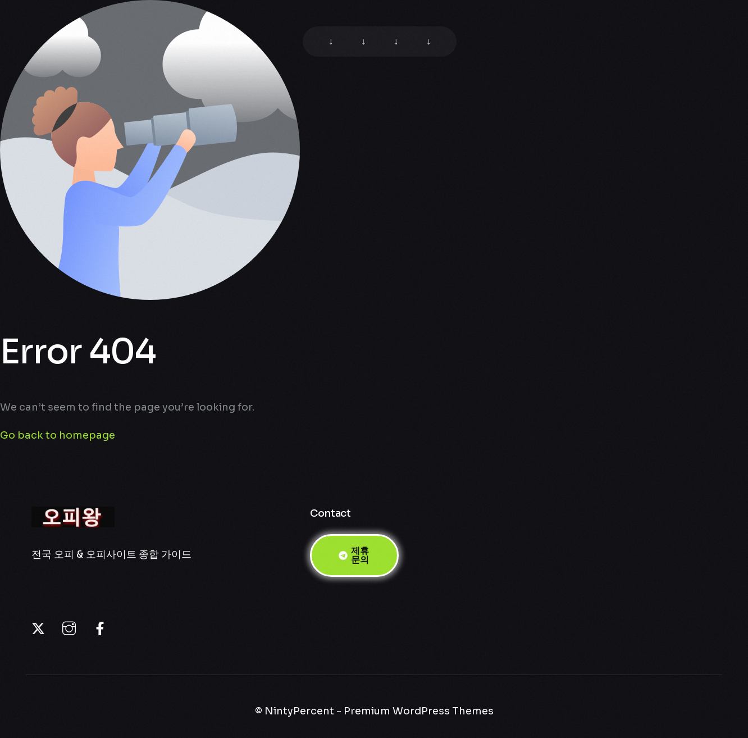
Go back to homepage (57, 435)
